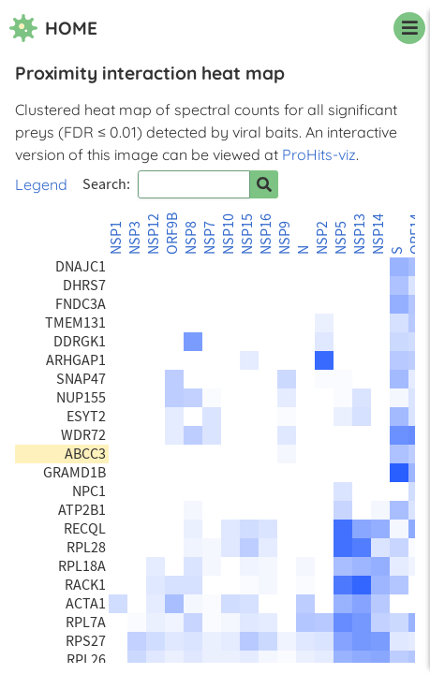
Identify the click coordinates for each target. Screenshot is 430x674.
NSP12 (153, 234)
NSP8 (191, 238)
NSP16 (266, 234)
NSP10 (228, 234)
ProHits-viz (319, 154)
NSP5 (341, 238)
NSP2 (322, 238)
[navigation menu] (409, 28)
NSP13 (359, 234)
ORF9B (172, 233)
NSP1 (116, 238)
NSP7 (209, 238)
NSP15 (247, 234)
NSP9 (284, 238)
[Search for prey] (264, 184)
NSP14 (378, 234)
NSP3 (135, 238)
